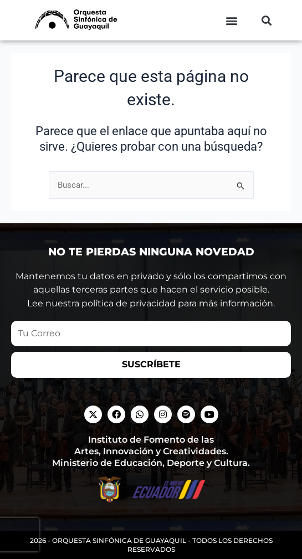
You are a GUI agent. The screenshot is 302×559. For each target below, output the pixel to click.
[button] (231, 20)
